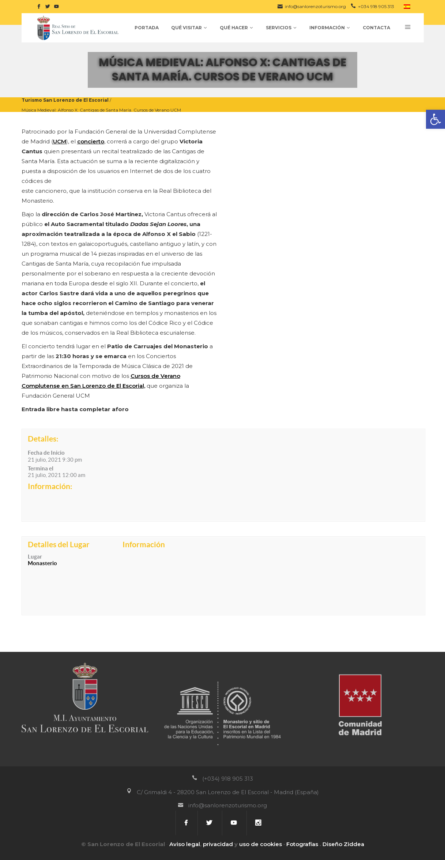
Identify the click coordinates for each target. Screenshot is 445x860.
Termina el (40, 468)
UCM (59, 141)
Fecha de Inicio (46, 453)
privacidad (218, 844)
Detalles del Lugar (59, 544)
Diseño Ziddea (343, 844)
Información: (50, 486)
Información (143, 544)
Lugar (35, 556)
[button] (435, 119)
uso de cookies (260, 844)
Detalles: (43, 438)
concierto (90, 141)
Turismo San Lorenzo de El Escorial (65, 100)
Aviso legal (184, 844)
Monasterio (42, 563)
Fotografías (302, 844)
